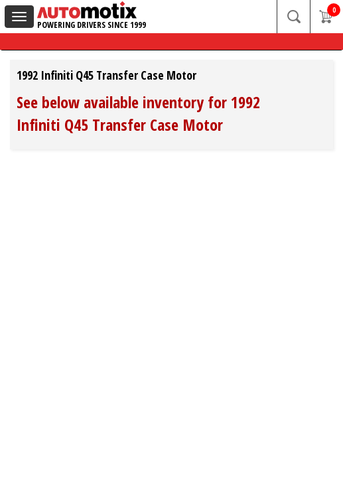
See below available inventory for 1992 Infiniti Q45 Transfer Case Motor (138, 113)
